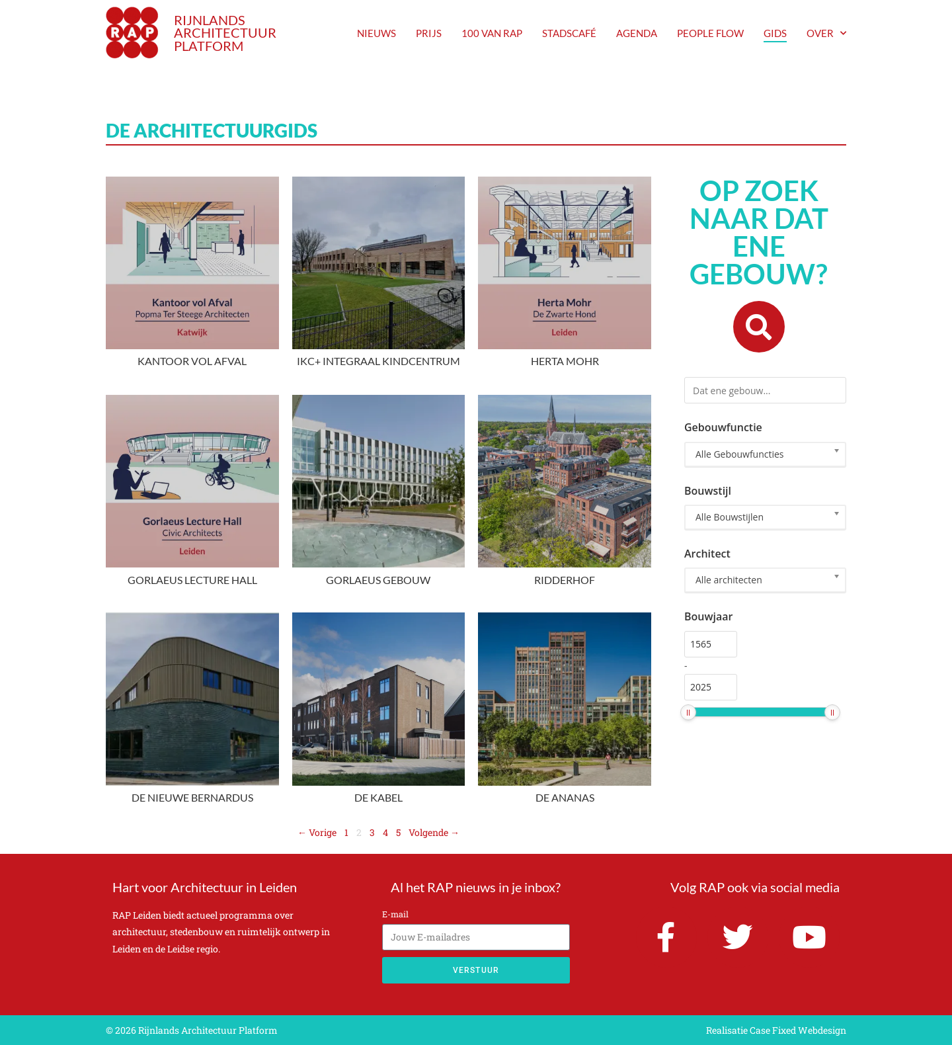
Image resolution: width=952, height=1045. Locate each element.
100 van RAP (491, 33)
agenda (636, 33)
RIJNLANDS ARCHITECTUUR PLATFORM (225, 33)
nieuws (376, 33)
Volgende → (434, 832)
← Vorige (317, 832)
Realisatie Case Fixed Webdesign (776, 1030)
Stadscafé (569, 33)
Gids (775, 33)
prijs (429, 33)
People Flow (710, 33)
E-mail (395, 914)
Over (826, 33)
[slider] (688, 712)
